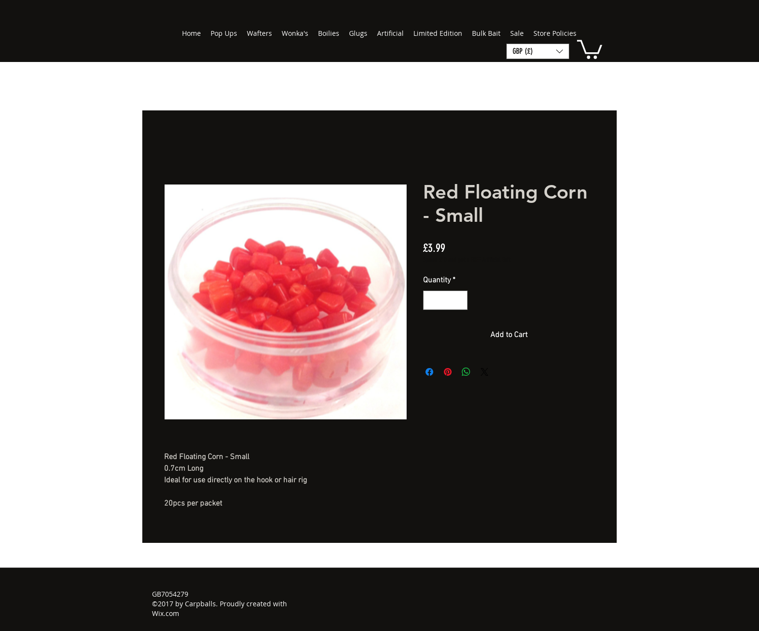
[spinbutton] (445, 300)
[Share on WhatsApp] (466, 372)
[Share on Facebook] (429, 372)
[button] (589, 48)
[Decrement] (431, 300)
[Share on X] (484, 372)
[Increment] (459, 300)
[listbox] (537, 51)
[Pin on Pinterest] (448, 372)
